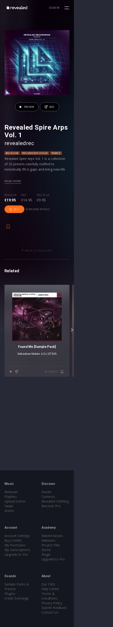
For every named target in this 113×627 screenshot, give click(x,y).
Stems (66, 550)
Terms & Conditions (76, 593)
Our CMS (67, 584)
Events (66, 492)
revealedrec (19, 174)
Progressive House (35, 184)
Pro (24, 226)
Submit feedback (73, 603)
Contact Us (69, 608)
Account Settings (17, 536)
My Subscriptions (17, 550)
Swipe (8, 506)
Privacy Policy (71, 598)
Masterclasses (72, 536)
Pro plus (43, 226)
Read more (12, 212)
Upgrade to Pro (16, 554)
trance (56, 184)
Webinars (68, 540)
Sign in (93, 8)
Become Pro (70, 506)
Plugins (9, 589)
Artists (9, 511)
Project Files (70, 545)
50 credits (93, 432)
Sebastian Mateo (48, 414)
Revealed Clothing (74, 501)
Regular (10, 226)
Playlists (10, 496)
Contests (68, 496)
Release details (87, 230)
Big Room (12, 184)
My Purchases (15, 545)
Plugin (65, 554)
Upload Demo (15, 501)
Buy (64, 230)
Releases (11, 492)
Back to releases (58, 272)
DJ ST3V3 (69, 414)
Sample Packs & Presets (22, 584)
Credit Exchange (16, 593)
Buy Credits (13, 540)
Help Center (70, 589)
